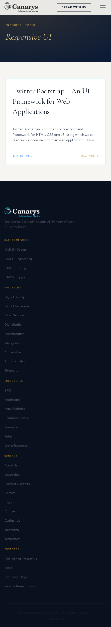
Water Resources (15, 445)
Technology (12, 539)
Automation (12, 352)
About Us (10, 465)
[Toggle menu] (103, 7)
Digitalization (13, 324)
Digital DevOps (15, 297)
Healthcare (12, 400)
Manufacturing (14, 409)
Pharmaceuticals (16, 418)
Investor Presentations (19, 586)
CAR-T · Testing (15, 268)
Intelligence (12, 343)
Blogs (8, 502)
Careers (9, 493)
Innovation (11, 530)
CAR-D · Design (15, 249)
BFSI (7, 390)
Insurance (11, 427)
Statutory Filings (15, 577)
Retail (8, 436)
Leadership (11, 474)
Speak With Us (74, 7)
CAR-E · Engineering (18, 259)
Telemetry (11, 370)
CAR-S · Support (15, 277)
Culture (9, 511)
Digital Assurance (16, 306)
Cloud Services (14, 315)
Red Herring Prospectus (20, 559)
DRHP (8, 568)
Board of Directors (17, 484)
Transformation (15, 361)
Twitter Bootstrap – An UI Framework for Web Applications (51, 101)
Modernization (14, 334)
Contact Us (12, 520)
